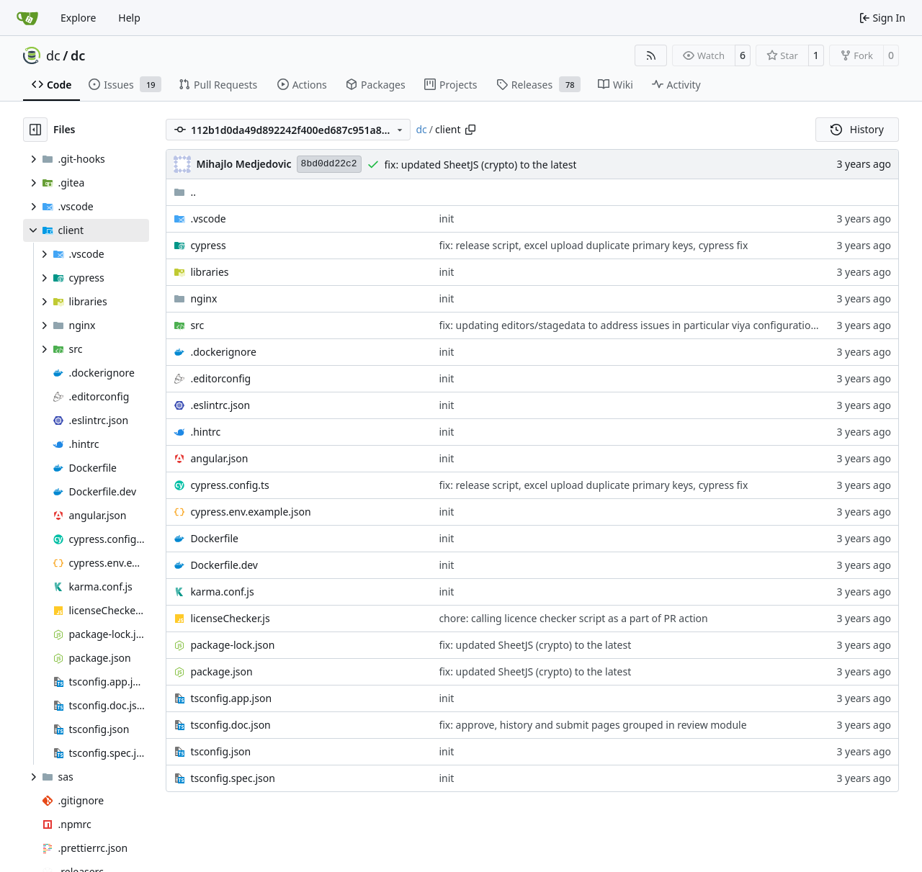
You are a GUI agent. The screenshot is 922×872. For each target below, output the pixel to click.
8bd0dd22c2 (329, 163)
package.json (221, 671)
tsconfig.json (220, 751)
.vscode (207, 218)
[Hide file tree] (35, 129)
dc (53, 55)
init (446, 218)
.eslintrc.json (220, 405)
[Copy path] (470, 130)
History (857, 129)
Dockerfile (214, 538)
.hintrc (205, 432)
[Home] (27, 18)
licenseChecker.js (229, 618)
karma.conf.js (222, 591)
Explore (78, 17)
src (197, 325)
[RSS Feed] (651, 55)
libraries (209, 272)
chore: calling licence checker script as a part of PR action (573, 618)
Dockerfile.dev (224, 565)
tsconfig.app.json (231, 698)
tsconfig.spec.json (232, 778)
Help (129, 17)
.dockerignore (223, 352)
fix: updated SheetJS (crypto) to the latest (481, 164)
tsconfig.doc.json (230, 725)
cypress (207, 245)
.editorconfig (220, 378)
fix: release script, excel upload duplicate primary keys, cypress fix (593, 245)
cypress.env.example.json (250, 511)
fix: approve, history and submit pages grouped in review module (592, 725)
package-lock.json (232, 645)
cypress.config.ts (229, 485)
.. (185, 192)
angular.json (219, 458)
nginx (203, 298)
